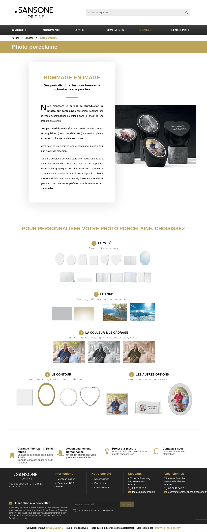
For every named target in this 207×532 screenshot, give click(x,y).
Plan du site (100, 483)
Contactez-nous (102, 487)
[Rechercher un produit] (134, 12)
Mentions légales (66, 479)
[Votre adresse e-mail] (96, 504)
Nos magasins (101, 479)
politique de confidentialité (101, 510)
